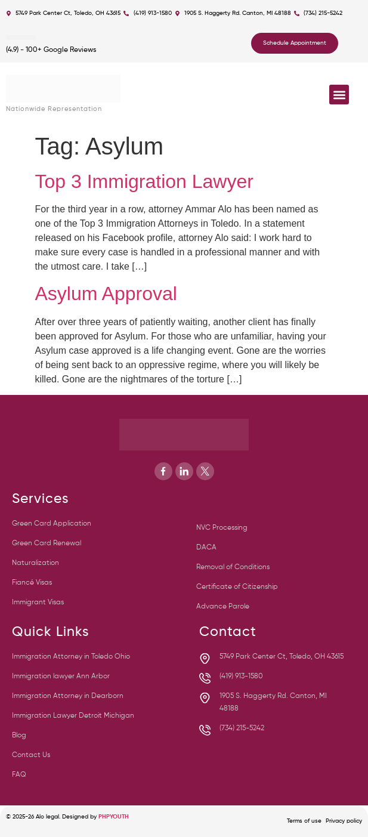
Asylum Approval (106, 293)
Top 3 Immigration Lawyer (144, 181)
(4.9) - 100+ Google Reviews (51, 50)
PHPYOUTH (113, 817)
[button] (339, 94)
